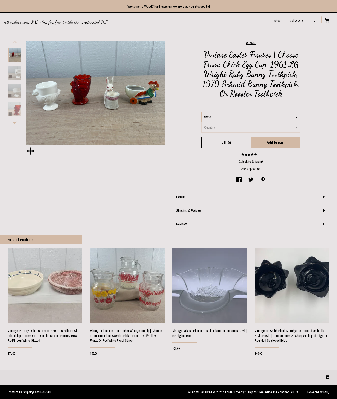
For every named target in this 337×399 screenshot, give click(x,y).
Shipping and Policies (37, 392)
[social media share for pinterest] (262, 180)
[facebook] (327, 377)
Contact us (15, 392)
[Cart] (327, 21)
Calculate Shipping (251, 161)
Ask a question (250, 168)
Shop (277, 21)
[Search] (313, 21)
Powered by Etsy (318, 392)
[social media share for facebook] (239, 180)
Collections (296, 21)
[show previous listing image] (14, 42)
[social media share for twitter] (250, 180)
